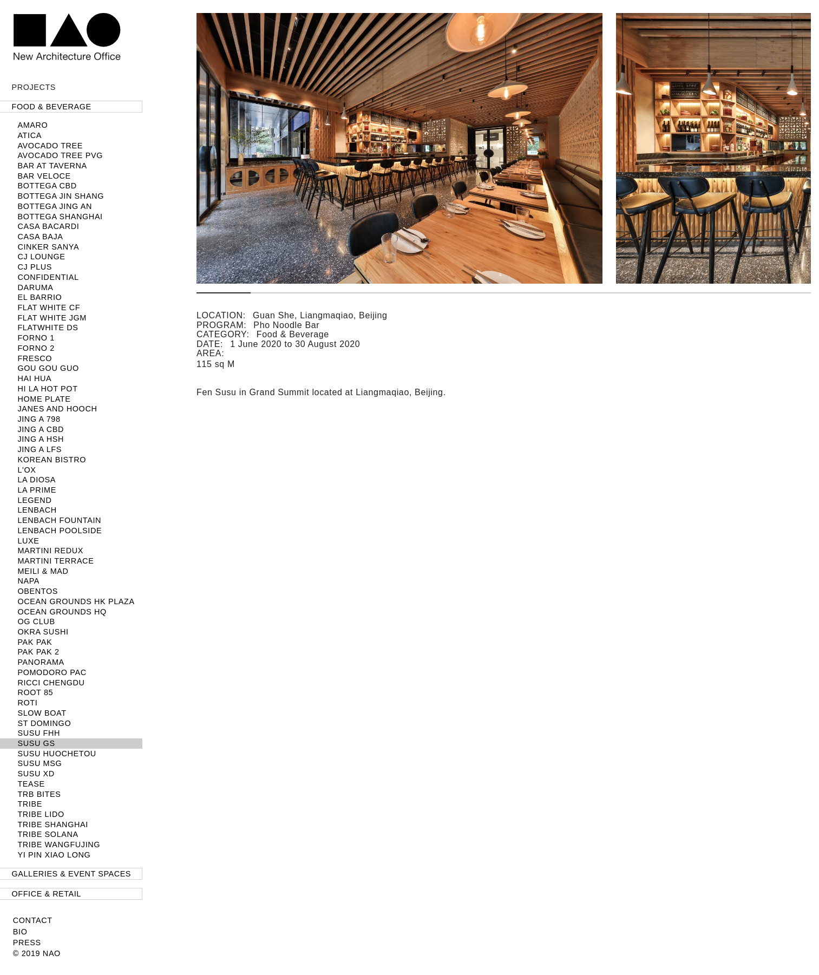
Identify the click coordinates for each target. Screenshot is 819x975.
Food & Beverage (51, 106)
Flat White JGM (52, 317)
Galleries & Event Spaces (71, 873)
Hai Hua (34, 378)
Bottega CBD (46, 185)
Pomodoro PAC (51, 672)
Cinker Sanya (48, 247)
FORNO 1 (35, 337)
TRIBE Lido (40, 814)
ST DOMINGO (44, 723)
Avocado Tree (50, 145)
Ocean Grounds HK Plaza (75, 601)
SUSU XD (35, 773)
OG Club (36, 621)
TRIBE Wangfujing (58, 844)
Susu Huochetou (56, 753)
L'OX (26, 470)
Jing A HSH (40, 439)
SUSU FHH (38, 733)
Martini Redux (50, 550)
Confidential (47, 277)
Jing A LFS (39, 449)
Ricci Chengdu (50, 682)
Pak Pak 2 (38, 651)
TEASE (30, 784)
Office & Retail (46, 893)
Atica (29, 135)
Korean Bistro (51, 459)
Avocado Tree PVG (60, 155)
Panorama (40, 662)
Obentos (37, 591)
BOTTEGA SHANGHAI (59, 216)
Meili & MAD (42, 571)
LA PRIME (36, 490)
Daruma (35, 287)
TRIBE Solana (47, 834)
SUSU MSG (39, 763)
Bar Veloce (43, 176)
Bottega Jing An (54, 206)
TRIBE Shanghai (52, 824)
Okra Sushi (42, 631)
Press (27, 942)
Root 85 (35, 692)
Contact (33, 920)
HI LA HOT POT (47, 388)
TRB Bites (39, 794)
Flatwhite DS (47, 327)
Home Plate (43, 399)
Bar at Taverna (52, 165)
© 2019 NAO (37, 953)
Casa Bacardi (48, 226)
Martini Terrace (55, 561)
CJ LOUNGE (41, 256)
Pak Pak (34, 642)
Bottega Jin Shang (60, 196)
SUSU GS (36, 743)
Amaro (32, 125)
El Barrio (39, 297)
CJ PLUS (34, 267)
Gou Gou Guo (47, 368)
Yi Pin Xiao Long (53, 854)
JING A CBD (40, 429)
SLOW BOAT (41, 713)
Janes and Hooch (57, 408)
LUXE (28, 540)
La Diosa (36, 479)
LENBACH (36, 510)
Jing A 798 (38, 419)
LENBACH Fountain (59, 520)
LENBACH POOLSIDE (59, 530)
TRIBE (29, 804)
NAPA (28, 581)
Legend (34, 500)
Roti (27, 702)
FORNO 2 (35, 348)
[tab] (71, 107)
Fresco (34, 358)
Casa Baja (40, 236)
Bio (20, 931)
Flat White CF (48, 307)
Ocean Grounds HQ (62, 611)
